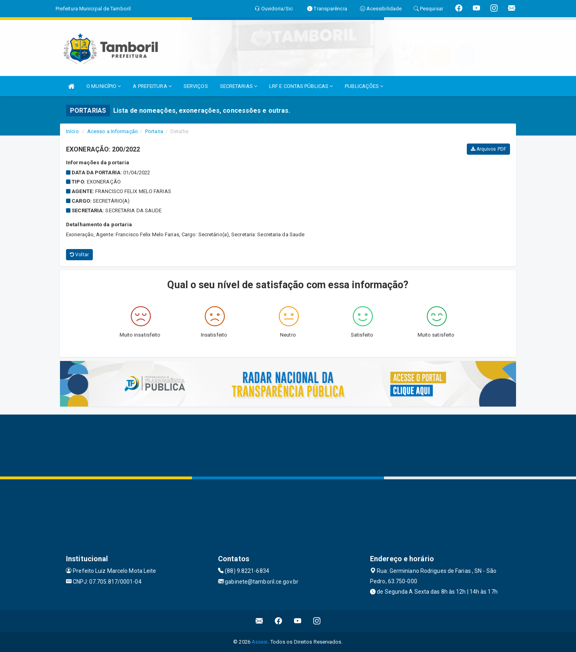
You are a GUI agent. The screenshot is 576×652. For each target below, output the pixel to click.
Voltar (79, 254)
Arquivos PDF (488, 149)
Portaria (154, 131)
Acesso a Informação (112, 131)
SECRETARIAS (238, 86)
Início (72, 131)
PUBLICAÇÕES (364, 86)
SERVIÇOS (196, 86)
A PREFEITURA (152, 86)
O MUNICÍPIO (103, 86)
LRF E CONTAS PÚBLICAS (301, 86)
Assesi (260, 642)
